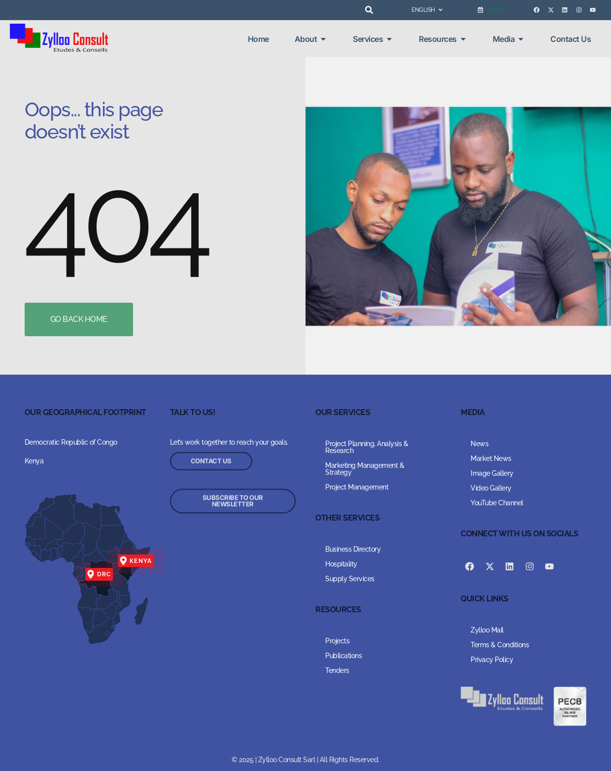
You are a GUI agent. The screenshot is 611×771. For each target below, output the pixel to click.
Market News (491, 458)
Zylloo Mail (487, 630)
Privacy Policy (492, 660)
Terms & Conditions (500, 645)
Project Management (356, 487)
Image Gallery (492, 473)
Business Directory (352, 549)
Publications (343, 656)
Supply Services (349, 579)
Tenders (337, 670)
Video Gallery (491, 488)
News (479, 444)
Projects (337, 641)
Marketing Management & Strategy (364, 468)
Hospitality (341, 564)
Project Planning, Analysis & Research (366, 447)
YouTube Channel (497, 503)
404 (115, 219)
